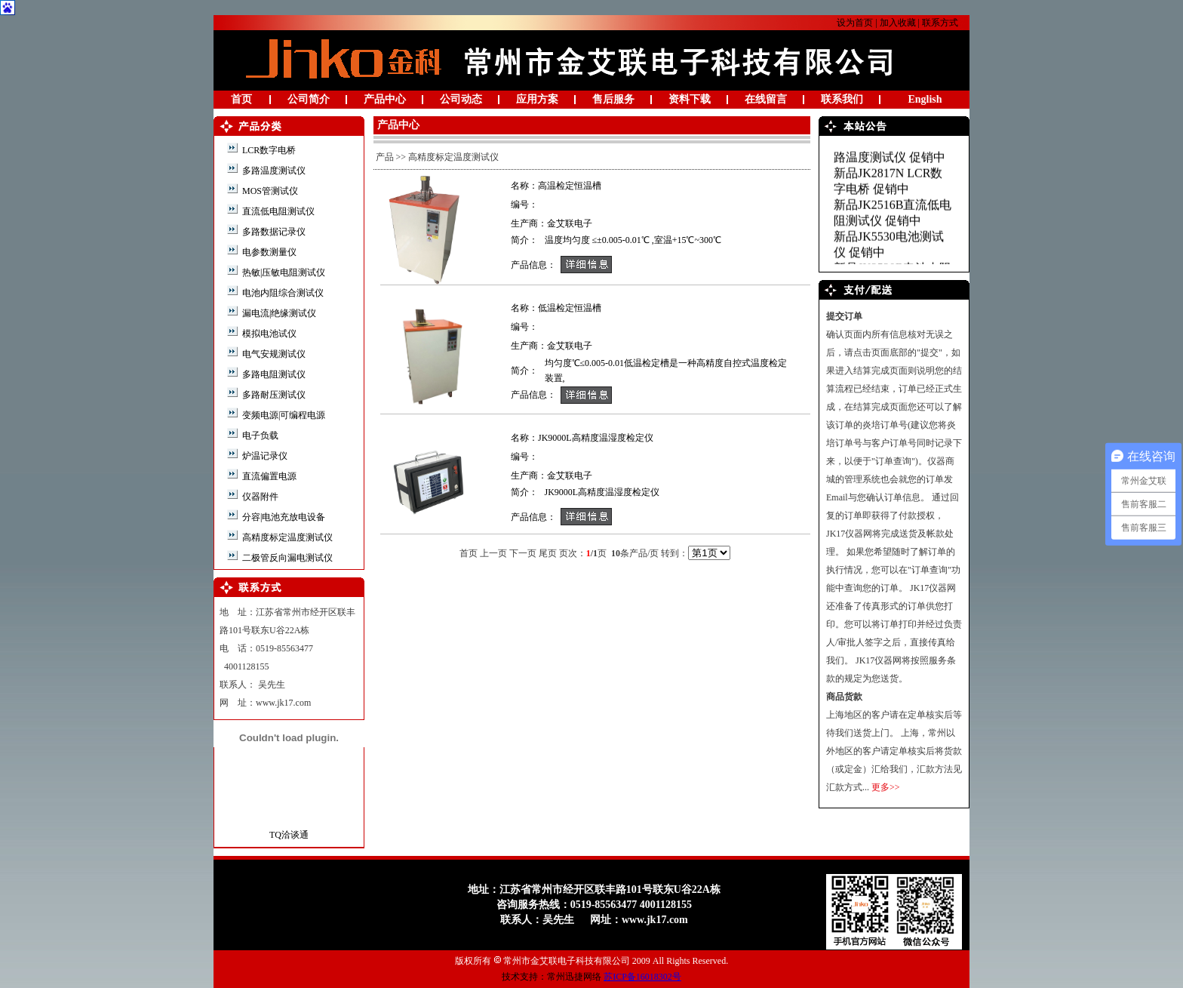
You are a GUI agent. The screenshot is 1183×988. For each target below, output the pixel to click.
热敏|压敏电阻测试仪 (282, 272)
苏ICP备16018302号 (642, 976)
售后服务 (613, 99)
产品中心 (385, 99)
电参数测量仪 (268, 252)
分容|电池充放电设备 (282, 517)
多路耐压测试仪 (273, 394)
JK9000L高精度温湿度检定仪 (595, 437)
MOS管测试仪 (269, 191)
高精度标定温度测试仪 (286, 537)
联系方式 (940, 22)
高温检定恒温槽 (569, 185)
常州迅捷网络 (574, 976)
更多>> (885, 787)
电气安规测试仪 (273, 354)
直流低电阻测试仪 (277, 211)
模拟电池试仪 (268, 333)
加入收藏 (898, 22)
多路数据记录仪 (273, 231)
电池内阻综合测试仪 (282, 293)
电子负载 (259, 435)
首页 (241, 99)
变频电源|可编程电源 (282, 415)
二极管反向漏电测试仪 (286, 557)
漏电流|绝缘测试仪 (278, 313)
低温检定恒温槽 (569, 308)
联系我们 (842, 99)
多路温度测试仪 (273, 170)
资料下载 (689, 99)
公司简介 (308, 99)
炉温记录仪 (263, 456)
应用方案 (537, 99)
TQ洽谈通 (289, 834)
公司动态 (461, 99)
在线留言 (766, 99)
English (925, 99)
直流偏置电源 (268, 476)
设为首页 (855, 22)
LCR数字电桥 (268, 150)
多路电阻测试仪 (273, 374)
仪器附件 (259, 496)
